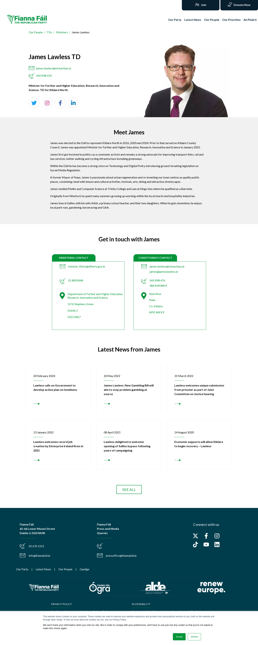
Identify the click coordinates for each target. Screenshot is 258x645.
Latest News (192, 19)
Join (203, 4)
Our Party (174, 19)
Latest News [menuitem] (43, 569)
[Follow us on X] (195, 536)
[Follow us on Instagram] (217, 536)
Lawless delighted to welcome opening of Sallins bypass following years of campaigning (127, 446)
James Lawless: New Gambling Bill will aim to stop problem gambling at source (129, 390)
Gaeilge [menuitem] (84, 569)
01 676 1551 (36, 546)
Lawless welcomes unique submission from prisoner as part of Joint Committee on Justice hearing (199, 390)
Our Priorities (231, 19)
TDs (49, 32)
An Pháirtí (250, 19)
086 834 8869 (158, 285)
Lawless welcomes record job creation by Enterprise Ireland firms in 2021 (58, 446)
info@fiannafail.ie (39, 555)
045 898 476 (44, 75)
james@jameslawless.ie (164, 271)
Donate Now (241, 4)
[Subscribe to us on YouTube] (206, 544)
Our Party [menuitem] (22, 569)
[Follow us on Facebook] (206, 536)
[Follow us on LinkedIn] (217, 544)
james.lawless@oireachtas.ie (53, 68)
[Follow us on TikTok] (195, 544)
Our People (211, 19)
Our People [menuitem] (65, 569)
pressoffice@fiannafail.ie (121, 555)
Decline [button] (194, 637)
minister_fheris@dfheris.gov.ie (86, 266)
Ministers (62, 32)
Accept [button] (179, 637)
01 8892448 (75, 280)
